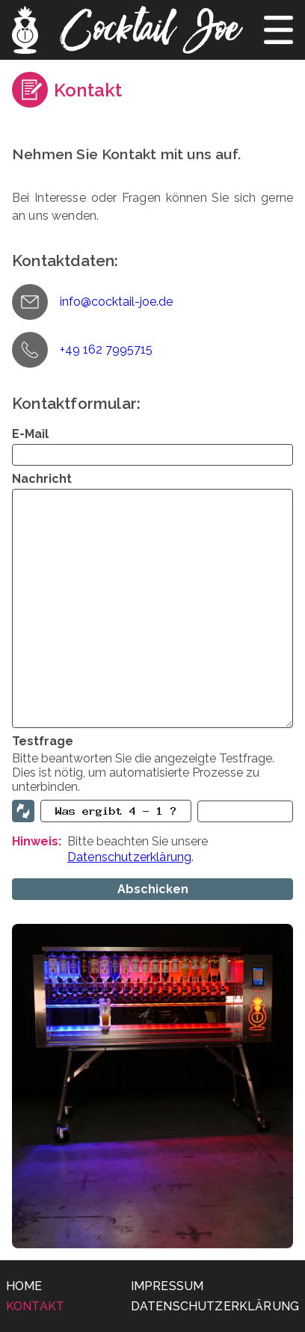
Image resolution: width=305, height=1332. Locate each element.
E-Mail (30, 434)
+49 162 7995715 (106, 349)
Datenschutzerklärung (129, 857)
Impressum (167, 1286)
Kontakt (35, 1306)
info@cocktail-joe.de (116, 302)
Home (24, 1286)
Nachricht (42, 479)
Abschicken (152, 889)
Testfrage (42, 741)
